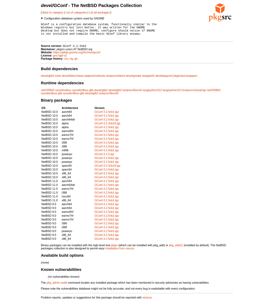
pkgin (114, 249)
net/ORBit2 (48, 94)
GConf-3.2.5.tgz (104, 158)
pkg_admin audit (56, 286)
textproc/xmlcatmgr (194, 94)
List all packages (99, 12)
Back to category (52, 12)
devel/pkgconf (164, 79)
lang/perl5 (148, 79)
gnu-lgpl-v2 (60, 59)
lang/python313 (152, 94)
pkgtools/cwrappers (185, 79)
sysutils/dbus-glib (82, 94)
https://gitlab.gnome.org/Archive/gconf (76, 56)
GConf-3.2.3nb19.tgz (107, 127)
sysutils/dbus (63, 94)
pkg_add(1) (176, 249)
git (75, 62)
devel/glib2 (101, 94)
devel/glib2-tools (51, 79)
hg (71, 62)
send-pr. (147, 301)
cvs (66, 62)
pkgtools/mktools (94, 79)
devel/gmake (134, 79)
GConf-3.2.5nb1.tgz (106, 115)
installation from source (119, 252)
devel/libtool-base (73, 79)
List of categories (76, 12)
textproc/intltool (115, 79)
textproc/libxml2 (132, 94)
